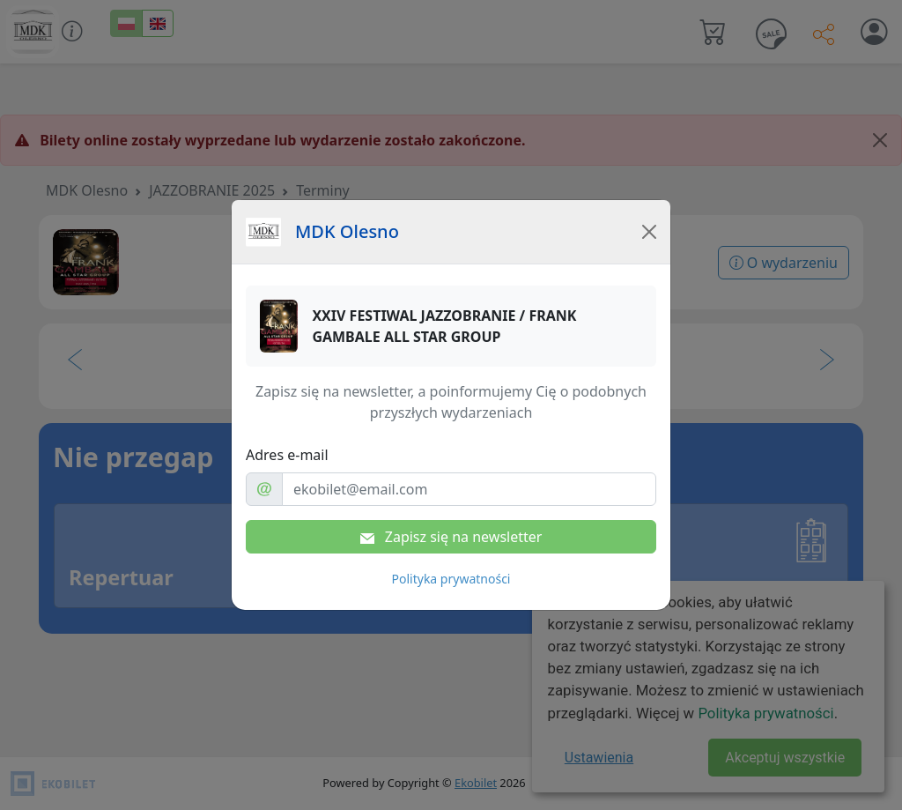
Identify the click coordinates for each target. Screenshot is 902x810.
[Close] (649, 232)
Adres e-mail (287, 454)
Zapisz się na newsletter (451, 536)
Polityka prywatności (451, 578)
